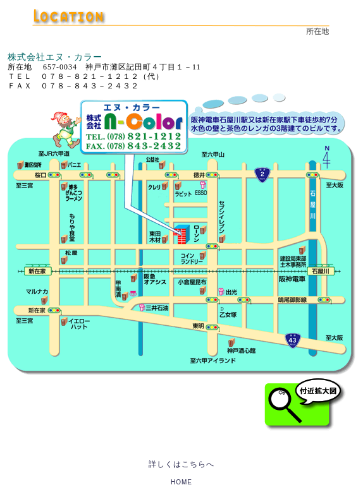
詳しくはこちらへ (181, 464)
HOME (181, 482)
